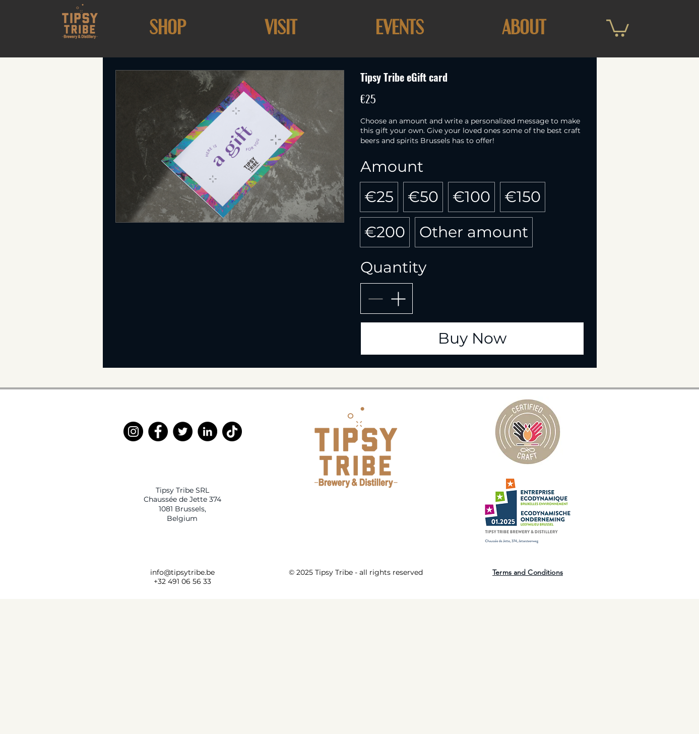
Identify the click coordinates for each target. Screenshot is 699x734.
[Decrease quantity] (375, 298)
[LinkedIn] (207, 431)
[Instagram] (133, 431)
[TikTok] (232, 431)
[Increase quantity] (398, 298)
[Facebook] (158, 431)
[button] (280, 27)
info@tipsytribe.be (182, 572)
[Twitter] (183, 431)
